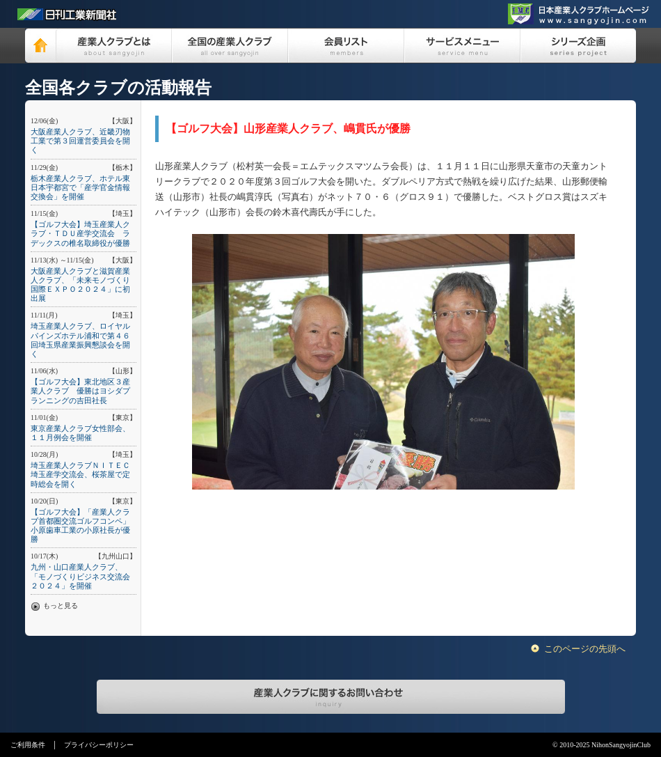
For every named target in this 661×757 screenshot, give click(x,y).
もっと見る (60, 605)
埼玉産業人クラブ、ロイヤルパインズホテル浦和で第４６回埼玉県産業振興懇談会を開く (80, 340)
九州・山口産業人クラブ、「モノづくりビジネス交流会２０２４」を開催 (80, 576)
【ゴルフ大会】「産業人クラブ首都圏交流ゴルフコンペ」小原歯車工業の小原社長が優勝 (80, 526)
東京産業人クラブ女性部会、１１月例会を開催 (80, 433)
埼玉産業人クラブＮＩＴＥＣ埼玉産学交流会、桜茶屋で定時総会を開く (80, 474)
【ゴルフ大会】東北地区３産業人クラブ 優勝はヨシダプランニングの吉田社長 (80, 390)
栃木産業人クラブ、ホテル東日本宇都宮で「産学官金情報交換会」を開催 (80, 187)
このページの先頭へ (585, 648)
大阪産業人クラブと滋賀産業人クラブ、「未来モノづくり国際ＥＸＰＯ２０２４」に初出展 (80, 285)
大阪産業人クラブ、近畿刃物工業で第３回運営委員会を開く (80, 140)
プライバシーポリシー (99, 745)
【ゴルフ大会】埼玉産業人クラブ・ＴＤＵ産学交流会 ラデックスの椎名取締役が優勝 (80, 233)
